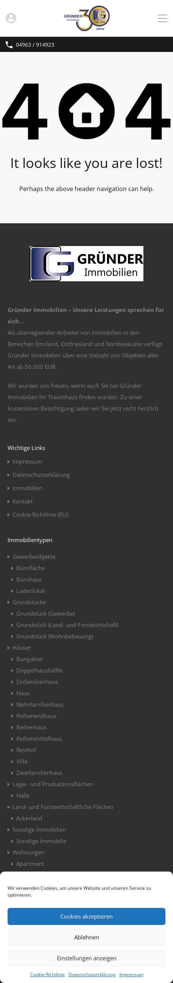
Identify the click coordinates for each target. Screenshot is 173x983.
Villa (21, 761)
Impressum (131, 974)
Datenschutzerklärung (92, 974)
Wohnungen (28, 852)
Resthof (26, 750)
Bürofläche (30, 568)
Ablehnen (86, 937)
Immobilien (27, 488)
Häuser (22, 647)
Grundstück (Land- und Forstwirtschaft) (67, 625)
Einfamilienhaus (37, 681)
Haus (23, 693)
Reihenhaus (31, 727)
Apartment (30, 863)
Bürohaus (29, 579)
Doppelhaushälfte (39, 670)
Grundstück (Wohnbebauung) (54, 636)
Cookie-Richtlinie (47, 974)
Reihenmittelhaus (39, 738)
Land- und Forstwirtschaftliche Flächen (63, 807)
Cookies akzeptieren (86, 916)
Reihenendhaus (36, 716)
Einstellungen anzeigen (86, 958)
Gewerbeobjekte (34, 556)
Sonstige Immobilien (39, 829)
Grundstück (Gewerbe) (45, 613)
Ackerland (29, 818)
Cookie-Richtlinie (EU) (40, 514)
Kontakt (23, 501)
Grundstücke (29, 602)
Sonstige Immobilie (41, 841)
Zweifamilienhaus (39, 772)
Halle (23, 795)
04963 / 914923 (35, 45)
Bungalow (29, 659)
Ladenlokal (30, 590)
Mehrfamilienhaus (40, 704)
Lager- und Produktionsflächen (53, 784)
